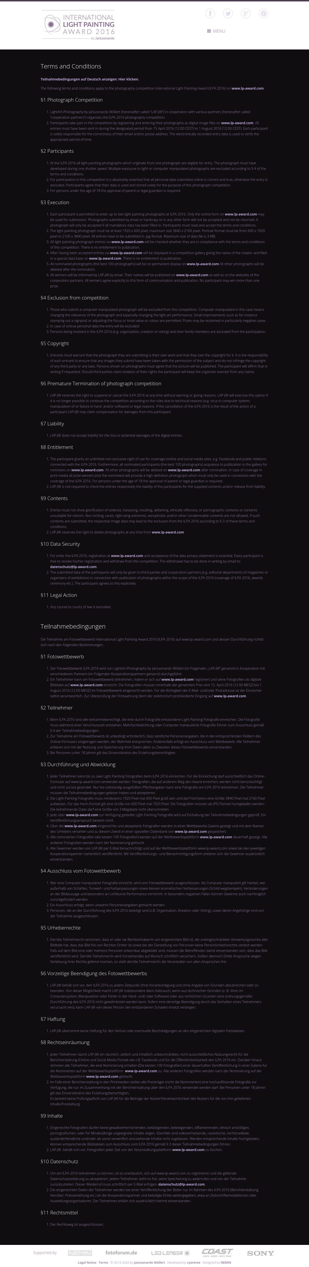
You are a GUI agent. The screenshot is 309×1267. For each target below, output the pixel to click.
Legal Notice (87, 1262)
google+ (246, 13)
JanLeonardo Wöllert (149, 1262)
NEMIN (226, 1262)
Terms (103, 1262)
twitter (228, 13)
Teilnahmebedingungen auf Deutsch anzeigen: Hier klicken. (90, 79)
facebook (210, 13)
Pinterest (263, 13)
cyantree (193, 1262)
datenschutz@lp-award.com (73, 566)
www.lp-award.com (248, 88)
